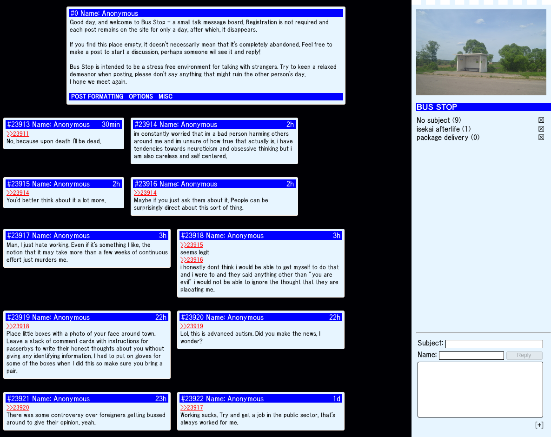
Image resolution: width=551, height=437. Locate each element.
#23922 (192, 398)
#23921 (18, 398)
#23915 (18, 183)
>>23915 (191, 245)
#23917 (18, 235)
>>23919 (191, 326)
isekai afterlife (438, 128)
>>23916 (191, 260)
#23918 (192, 235)
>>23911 (18, 134)
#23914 (146, 124)
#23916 (146, 183)
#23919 (18, 317)
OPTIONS (141, 96)
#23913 (18, 124)
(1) (466, 128)
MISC (166, 96)
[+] (539, 425)
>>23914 (18, 193)
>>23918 (18, 326)
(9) (456, 120)
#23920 (192, 317)
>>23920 (18, 407)
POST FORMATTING (97, 96)
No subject (434, 120)
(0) (475, 137)
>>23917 (191, 407)
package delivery (443, 137)
